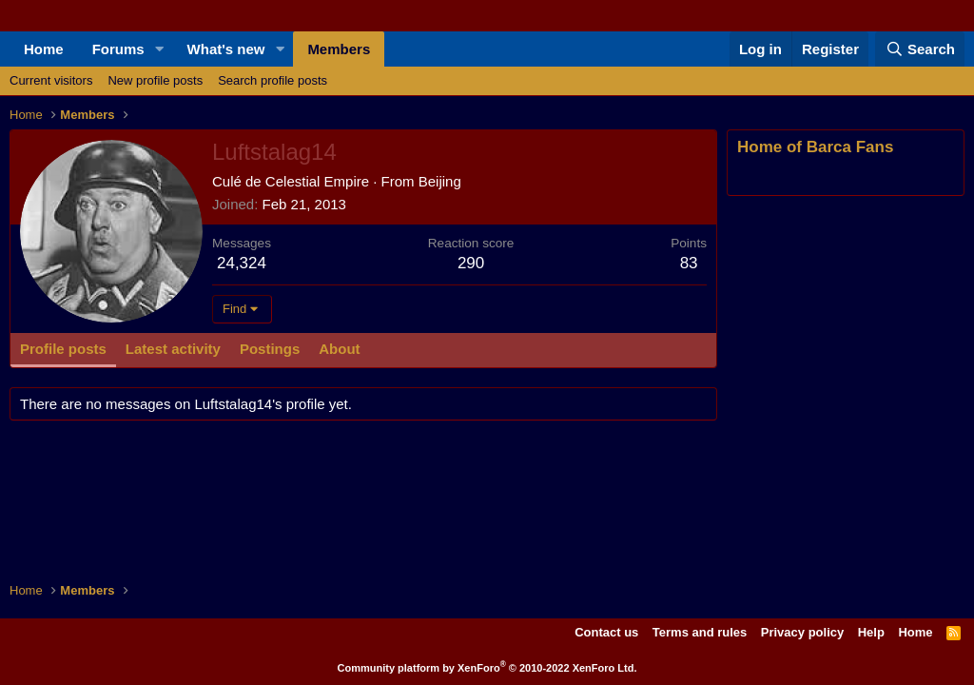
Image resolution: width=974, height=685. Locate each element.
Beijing (440, 181)
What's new (226, 49)
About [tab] (339, 349)
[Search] (919, 49)
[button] (159, 49)
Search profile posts (272, 80)
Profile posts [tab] (63, 349)
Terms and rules (700, 632)
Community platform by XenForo (487, 668)
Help (871, 632)
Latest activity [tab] (173, 349)
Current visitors (51, 80)
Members (338, 49)
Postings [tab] (270, 349)
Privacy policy (802, 632)
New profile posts (155, 80)
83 (689, 263)
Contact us (606, 632)
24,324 (241, 263)
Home (44, 49)
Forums (118, 49)
